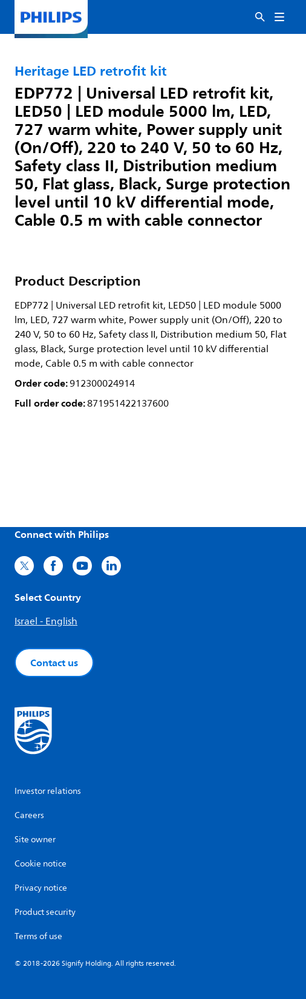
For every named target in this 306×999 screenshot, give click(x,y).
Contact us (54, 662)
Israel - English (46, 621)
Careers (29, 815)
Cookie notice (41, 864)
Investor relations (48, 791)
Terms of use (38, 936)
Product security (45, 912)
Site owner (35, 840)
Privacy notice (41, 888)
